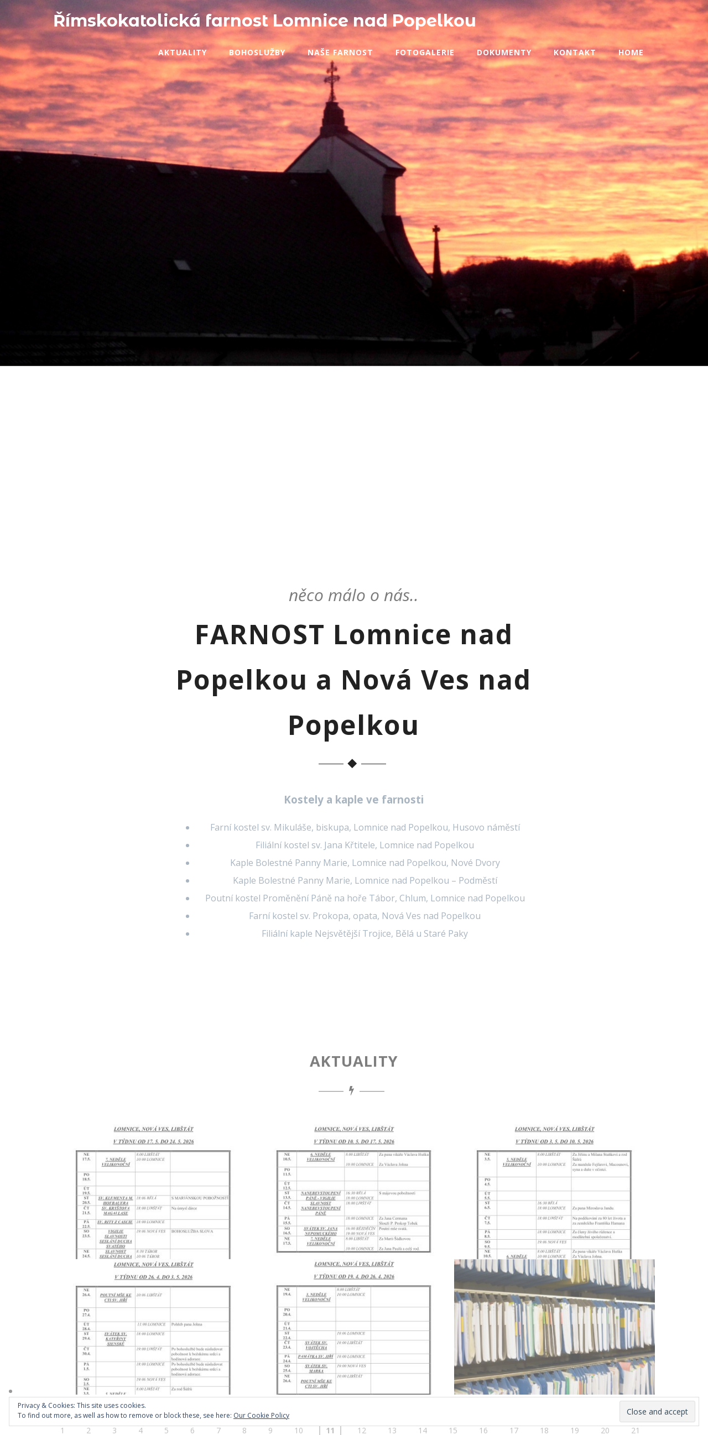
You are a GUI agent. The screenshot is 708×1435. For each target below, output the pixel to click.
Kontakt (575, 52)
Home (631, 52)
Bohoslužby (257, 52)
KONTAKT (416, 272)
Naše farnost (340, 52)
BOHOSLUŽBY (288, 272)
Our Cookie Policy (261, 1415)
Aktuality (182, 52)
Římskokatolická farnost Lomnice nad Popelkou (264, 21)
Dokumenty (504, 52)
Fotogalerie (425, 52)
